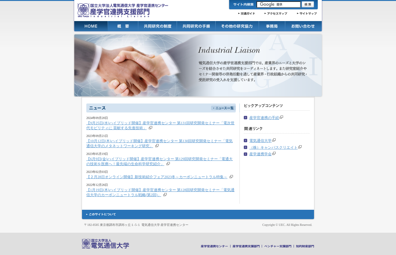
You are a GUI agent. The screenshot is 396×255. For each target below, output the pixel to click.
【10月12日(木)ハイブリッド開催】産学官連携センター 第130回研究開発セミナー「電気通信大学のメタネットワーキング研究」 (159, 143)
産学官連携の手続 (264, 118)
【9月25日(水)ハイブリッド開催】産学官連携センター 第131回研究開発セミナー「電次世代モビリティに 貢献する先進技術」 (160, 125)
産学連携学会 (260, 154)
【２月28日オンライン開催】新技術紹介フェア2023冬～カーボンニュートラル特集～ (156, 177)
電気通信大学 (260, 140)
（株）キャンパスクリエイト (273, 147)
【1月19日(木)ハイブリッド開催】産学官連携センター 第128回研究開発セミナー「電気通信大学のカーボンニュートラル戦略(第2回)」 (160, 192)
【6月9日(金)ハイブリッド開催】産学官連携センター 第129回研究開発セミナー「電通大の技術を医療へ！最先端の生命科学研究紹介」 (159, 161)
